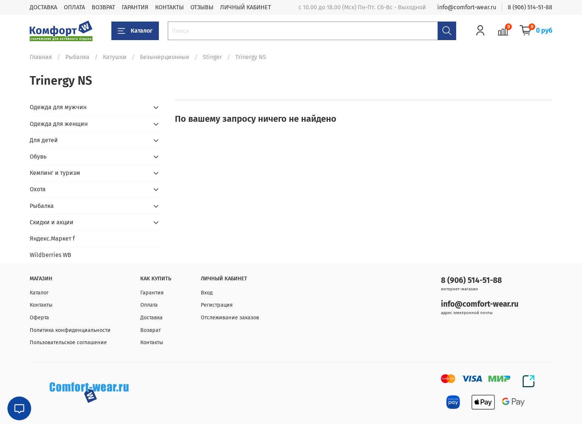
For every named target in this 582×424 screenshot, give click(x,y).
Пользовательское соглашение (68, 342)
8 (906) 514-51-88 (530, 7)
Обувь (38, 156)
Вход (207, 293)
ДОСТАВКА (43, 7)
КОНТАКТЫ (169, 7)
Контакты (41, 305)
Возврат (150, 330)
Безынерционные (164, 57)
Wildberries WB (50, 254)
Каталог (135, 31)
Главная (41, 57)
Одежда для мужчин (58, 107)
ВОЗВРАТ (103, 7)
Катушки (115, 57)
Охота (38, 189)
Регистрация (217, 305)
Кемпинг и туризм (55, 172)
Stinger (212, 57)
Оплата (149, 305)
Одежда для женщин (59, 123)
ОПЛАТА (74, 7)
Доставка (151, 317)
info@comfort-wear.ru (466, 7)
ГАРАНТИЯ (135, 7)
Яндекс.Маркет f (52, 238)
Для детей (44, 140)
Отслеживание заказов (230, 317)
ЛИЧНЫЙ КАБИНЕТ (245, 7)
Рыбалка (77, 57)
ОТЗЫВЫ (201, 7)
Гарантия (152, 293)
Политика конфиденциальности (70, 330)
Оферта (39, 317)
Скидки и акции (51, 222)
